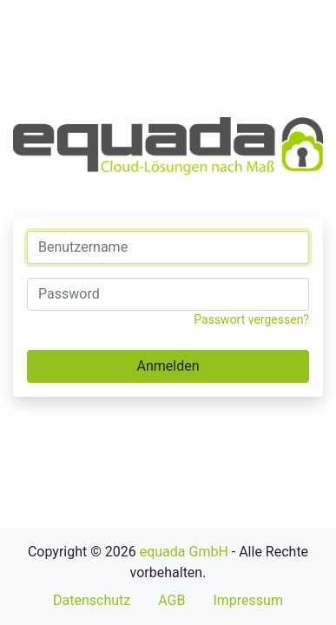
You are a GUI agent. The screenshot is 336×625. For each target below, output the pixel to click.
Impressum (248, 600)
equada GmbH (184, 551)
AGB (171, 600)
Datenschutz (91, 600)
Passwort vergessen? (251, 319)
